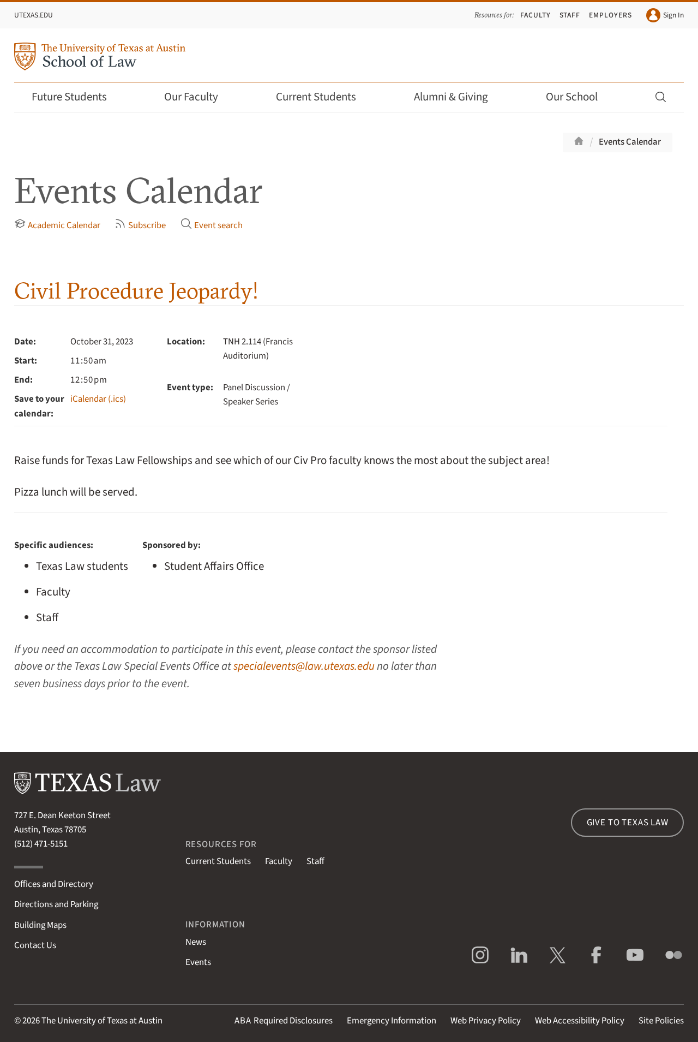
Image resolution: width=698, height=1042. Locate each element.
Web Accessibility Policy (579, 1020)
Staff (570, 15)
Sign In (665, 15)
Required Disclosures (283, 1020)
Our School (579, 97)
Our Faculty (198, 97)
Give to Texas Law (628, 822)
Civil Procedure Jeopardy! (136, 291)
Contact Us (35, 945)
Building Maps (40, 925)
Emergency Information (391, 1020)
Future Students (77, 97)
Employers (610, 15)
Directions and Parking (56, 904)
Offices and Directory (53, 884)
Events (198, 962)
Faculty (535, 15)
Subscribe (140, 225)
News (195, 942)
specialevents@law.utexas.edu (304, 666)
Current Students (323, 97)
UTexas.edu (33, 15)
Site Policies (661, 1020)
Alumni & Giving (458, 97)
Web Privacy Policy (485, 1020)
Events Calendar (630, 141)
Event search (211, 225)
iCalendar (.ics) (98, 399)
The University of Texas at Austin (102, 1020)
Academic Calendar (57, 225)
